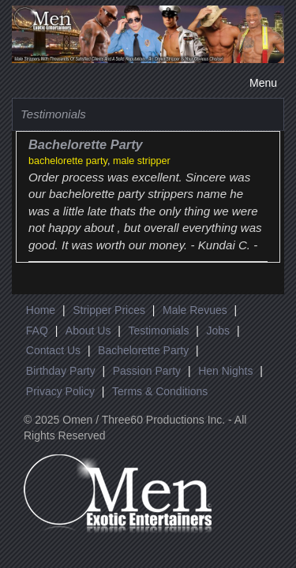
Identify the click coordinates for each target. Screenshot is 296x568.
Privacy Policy (60, 391)
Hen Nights (225, 370)
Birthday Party (61, 370)
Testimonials (158, 330)
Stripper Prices (109, 310)
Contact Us (53, 350)
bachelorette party (67, 160)
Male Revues (195, 310)
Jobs (218, 330)
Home (40, 310)
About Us (88, 330)
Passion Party (147, 370)
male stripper (141, 160)
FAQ (37, 330)
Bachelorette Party (143, 350)
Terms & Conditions (160, 391)
